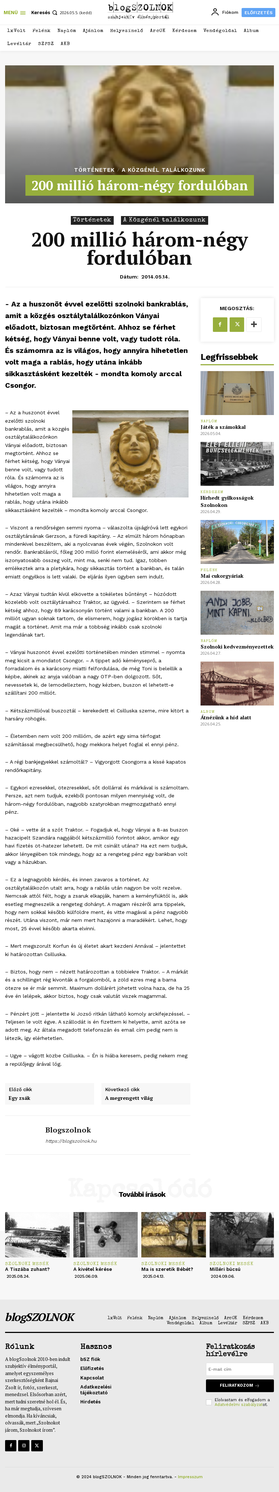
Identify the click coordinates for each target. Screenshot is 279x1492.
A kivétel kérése (92, 1269)
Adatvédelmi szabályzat (239, 1404)
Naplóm (209, 421)
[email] (240, 1369)
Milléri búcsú (225, 1269)
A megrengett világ (129, 1098)
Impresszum (190, 1477)
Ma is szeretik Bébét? (167, 1269)
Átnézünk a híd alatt (226, 717)
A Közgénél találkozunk (163, 170)
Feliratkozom (240, 1386)
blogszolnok (68, 1130)
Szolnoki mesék (27, 1264)
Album (208, 712)
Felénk (209, 570)
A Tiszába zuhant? (27, 1269)
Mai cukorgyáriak (222, 575)
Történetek (94, 170)
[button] (45, 12)
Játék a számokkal (223, 426)
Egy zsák (19, 1098)
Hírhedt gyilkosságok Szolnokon (227, 501)
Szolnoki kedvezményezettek (237, 646)
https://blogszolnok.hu (71, 1141)
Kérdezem (212, 492)
